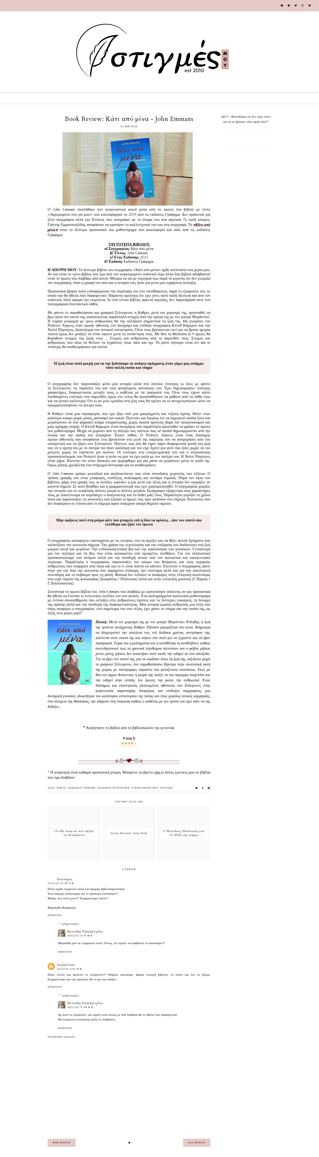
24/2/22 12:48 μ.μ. (80, 1007)
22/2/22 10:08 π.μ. (61, 883)
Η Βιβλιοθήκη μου (145, 787)
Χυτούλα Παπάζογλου (85, 931)
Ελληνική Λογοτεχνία (114, 787)
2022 (51, 787)
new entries (62, 1142)
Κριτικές (167, 787)
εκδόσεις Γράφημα (81, 787)
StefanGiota (66, 965)
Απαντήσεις (70, 924)
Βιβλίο (61, 787)
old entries (196, 1142)
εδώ (157, 772)
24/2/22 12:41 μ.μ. (80, 935)
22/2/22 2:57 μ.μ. (70, 969)
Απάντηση (55, 915)
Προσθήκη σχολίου (62, 1037)
